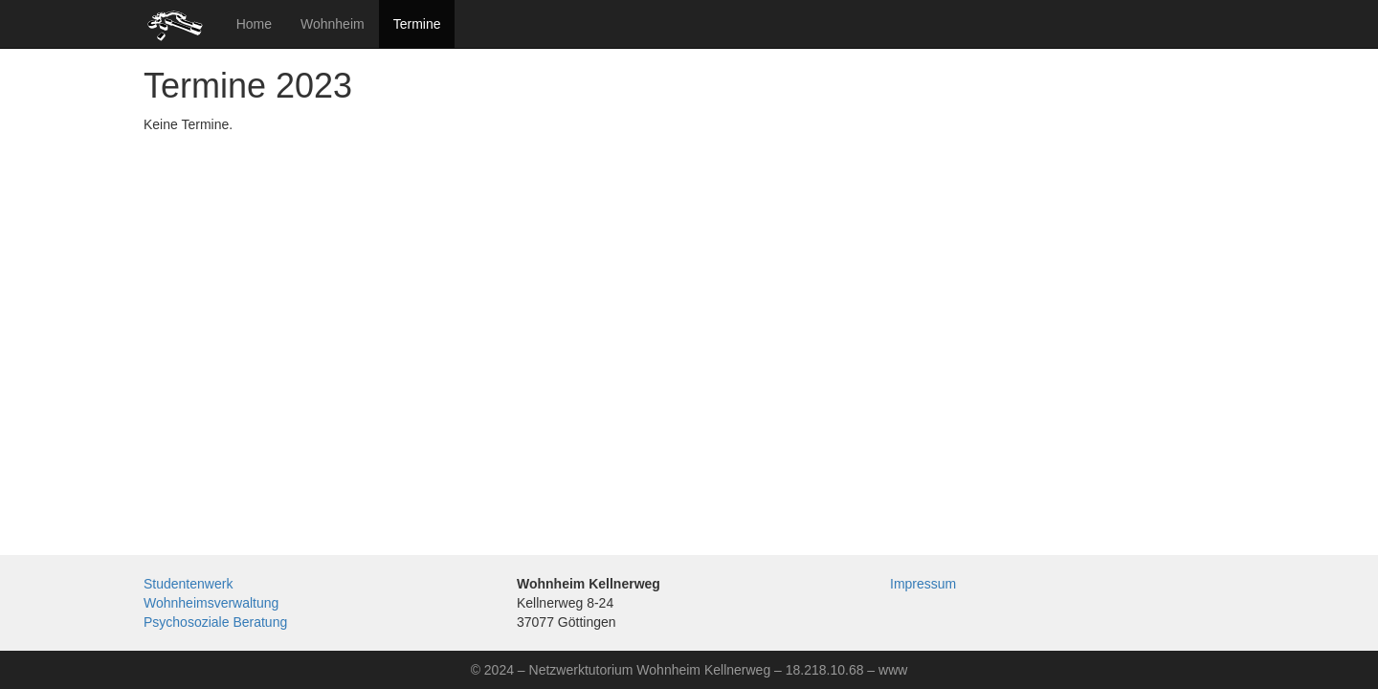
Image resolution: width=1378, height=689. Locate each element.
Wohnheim (332, 24)
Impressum (923, 583)
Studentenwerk (188, 583)
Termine (417, 24)
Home (254, 24)
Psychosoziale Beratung (215, 622)
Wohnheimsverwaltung (211, 603)
